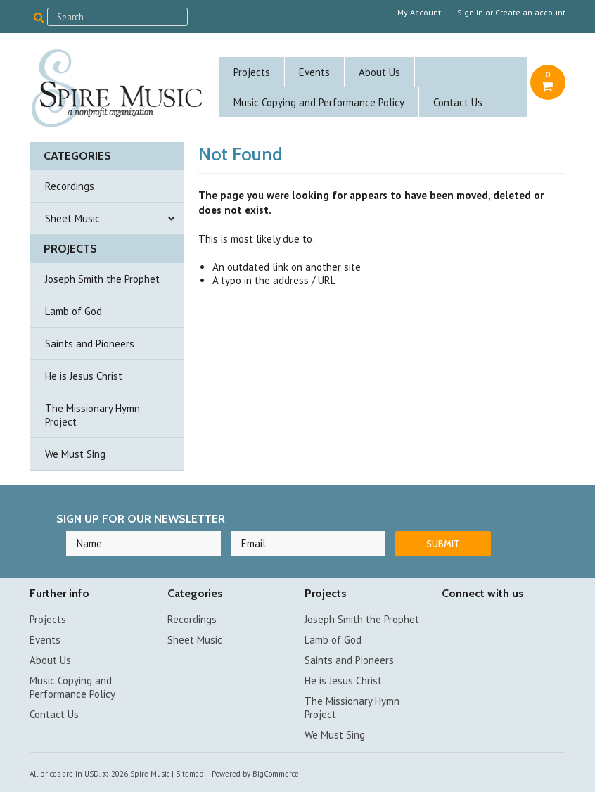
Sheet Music (72, 218)
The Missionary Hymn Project (92, 415)
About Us (379, 72)
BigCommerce (275, 774)
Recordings (69, 186)
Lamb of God (73, 311)
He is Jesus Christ (83, 376)
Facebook (450, 621)
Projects (251, 72)
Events (314, 72)
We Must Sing (75, 454)
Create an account (530, 13)
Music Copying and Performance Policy (318, 102)
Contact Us (457, 102)
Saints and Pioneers (89, 343)
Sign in (470, 13)
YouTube (475, 621)
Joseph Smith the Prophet (102, 279)
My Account (419, 13)
